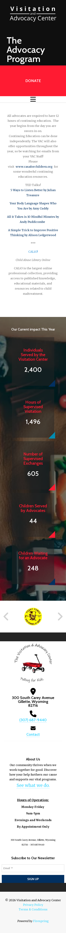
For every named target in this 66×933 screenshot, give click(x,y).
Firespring (41, 921)
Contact (33, 734)
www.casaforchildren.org (34, 166)
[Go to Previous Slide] (6, 616)
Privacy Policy (33, 905)
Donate (33, 80)
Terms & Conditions (33, 909)
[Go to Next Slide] (60, 616)
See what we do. (33, 785)
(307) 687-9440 (33, 720)
